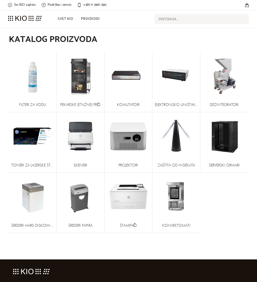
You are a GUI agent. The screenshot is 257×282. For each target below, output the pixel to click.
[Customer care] (91, 5)
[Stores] (247, 5)
